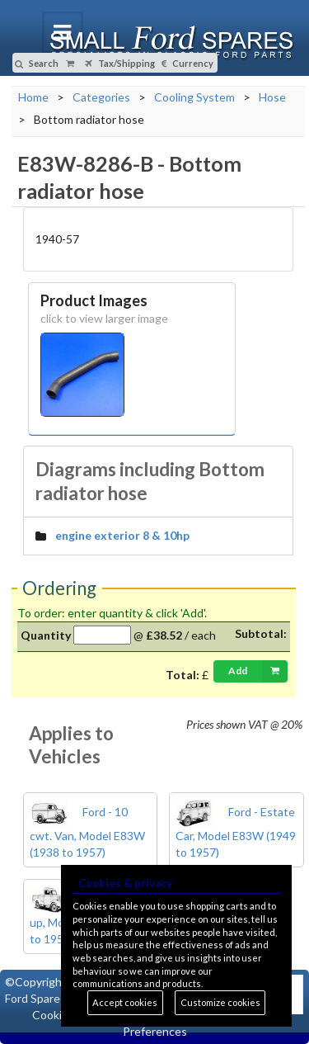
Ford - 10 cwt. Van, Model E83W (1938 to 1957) (87, 832)
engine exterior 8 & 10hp (122, 535)
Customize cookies (220, 1002)
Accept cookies (124, 1002)
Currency (187, 63)
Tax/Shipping (120, 63)
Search (37, 63)
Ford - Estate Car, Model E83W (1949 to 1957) (236, 832)
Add (258, 671)
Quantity (46, 635)
